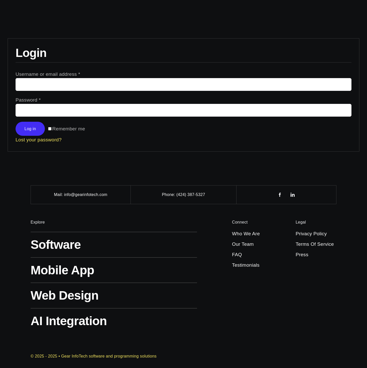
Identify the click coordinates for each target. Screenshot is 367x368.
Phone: (169, 194)
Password (28, 100)
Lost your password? (39, 139)
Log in (30, 129)
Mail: (59, 194)
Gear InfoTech (74, 356)
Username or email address (48, 74)
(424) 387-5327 (190, 194)
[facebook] (280, 195)
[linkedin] (293, 195)
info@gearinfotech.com (85, 194)
